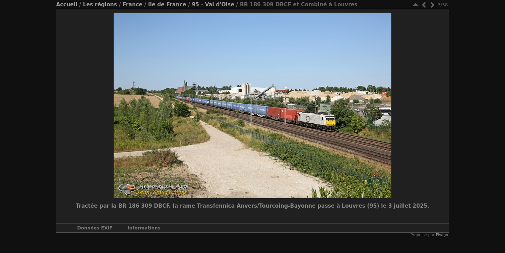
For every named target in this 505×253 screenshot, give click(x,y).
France (133, 4)
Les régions (100, 4)
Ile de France (167, 4)
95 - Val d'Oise (213, 4)
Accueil (67, 4)
